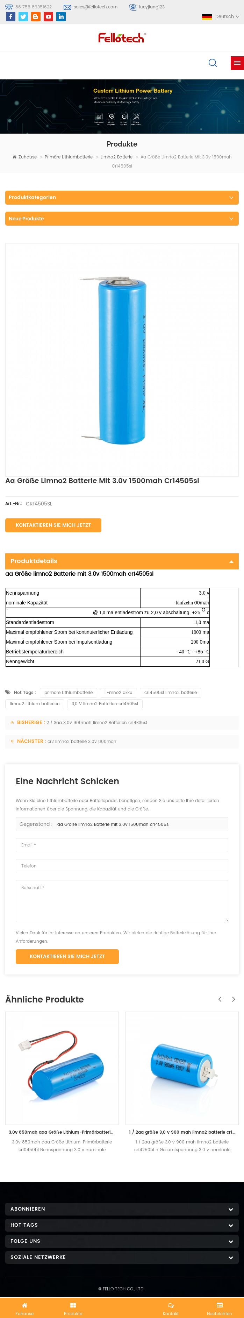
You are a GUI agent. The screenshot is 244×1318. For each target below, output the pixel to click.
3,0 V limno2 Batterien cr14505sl (105, 704)
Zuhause (25, 157)
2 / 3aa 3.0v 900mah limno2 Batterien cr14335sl (96, 723)
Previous (217, 995)
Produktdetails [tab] (122, 561)
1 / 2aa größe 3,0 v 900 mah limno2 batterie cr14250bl (182, 1132)
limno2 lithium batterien (35, 704)
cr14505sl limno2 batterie (170, 692)
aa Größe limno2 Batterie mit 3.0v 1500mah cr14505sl (113, 824)
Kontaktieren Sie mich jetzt (53, 525)
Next (231, 995)
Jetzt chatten (122, 1306)
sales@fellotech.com (95, 7)
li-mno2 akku (118, 692)
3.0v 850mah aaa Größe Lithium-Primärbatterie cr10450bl (62, 1132)
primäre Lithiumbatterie (69, 157)
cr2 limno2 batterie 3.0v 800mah (82, 741)
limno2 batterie (116, 157)
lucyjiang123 (152, 7)
